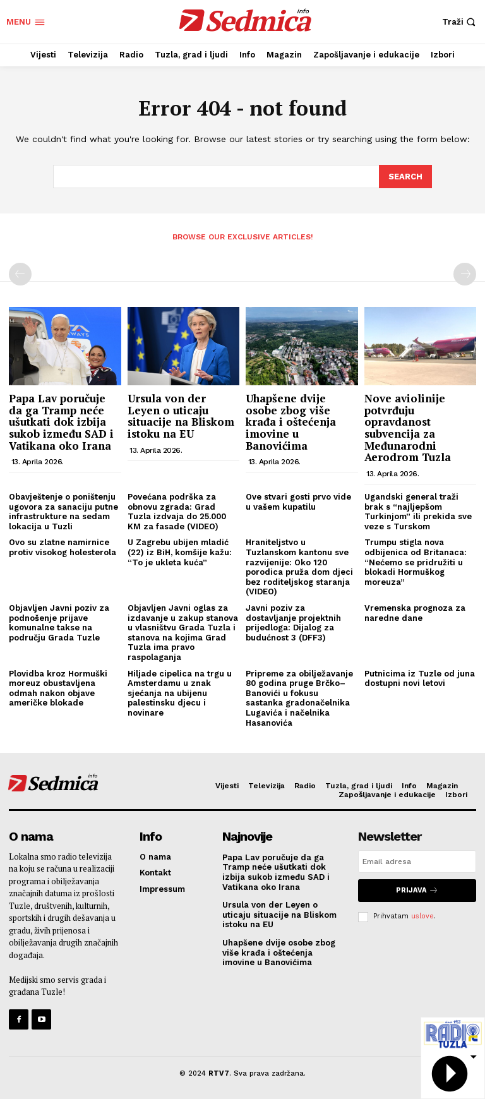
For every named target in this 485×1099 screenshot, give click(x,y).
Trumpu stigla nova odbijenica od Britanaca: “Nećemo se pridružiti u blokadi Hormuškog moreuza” (415, 561)
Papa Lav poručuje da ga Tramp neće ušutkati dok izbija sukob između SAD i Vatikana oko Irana (61, 421)
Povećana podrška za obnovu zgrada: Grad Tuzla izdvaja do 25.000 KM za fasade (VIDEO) (177, 511)
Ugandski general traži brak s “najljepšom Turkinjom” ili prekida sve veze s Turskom (418, 511)
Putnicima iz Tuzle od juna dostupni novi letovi (419, 677)
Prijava (417, 889)
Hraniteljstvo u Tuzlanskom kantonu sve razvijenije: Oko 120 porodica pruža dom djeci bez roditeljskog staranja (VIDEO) (299, 566)
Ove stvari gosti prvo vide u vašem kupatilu (298, 501)
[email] (417, 861)
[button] (460, 21)
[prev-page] (20, 273)
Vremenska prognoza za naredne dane (414, 612)
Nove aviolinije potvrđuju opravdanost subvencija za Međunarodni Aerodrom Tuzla (407, 427)
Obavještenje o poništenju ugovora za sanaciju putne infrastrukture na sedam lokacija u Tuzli (63, 511)
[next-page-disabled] (464, 273)
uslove (422, 915)
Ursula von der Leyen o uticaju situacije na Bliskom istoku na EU (181, 415)
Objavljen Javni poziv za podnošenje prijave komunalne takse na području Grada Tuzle (59, 622)
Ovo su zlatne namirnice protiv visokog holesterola (62, 546)
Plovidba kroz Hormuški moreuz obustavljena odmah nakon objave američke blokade (58, 687)
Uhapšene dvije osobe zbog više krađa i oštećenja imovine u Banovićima (291, 421)
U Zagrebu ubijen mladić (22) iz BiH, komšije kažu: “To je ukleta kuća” (180, 551)
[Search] (405, 176)
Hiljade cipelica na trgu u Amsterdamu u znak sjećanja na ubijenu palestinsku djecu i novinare (180, 692)
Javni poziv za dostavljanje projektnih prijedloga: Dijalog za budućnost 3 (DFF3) (293, 622)
